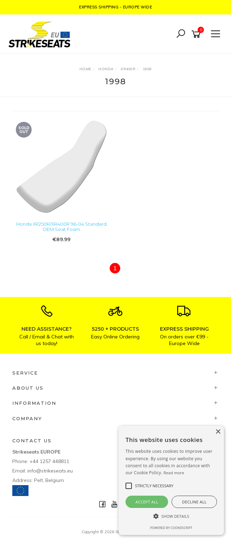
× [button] (217, 432)
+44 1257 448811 (49, 461)
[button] (171, 516)
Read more (173, 472)
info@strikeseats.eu (50, 471)
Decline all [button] (194, 501)
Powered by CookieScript (171, 528)
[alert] (171, 480)
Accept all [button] (146, 501)
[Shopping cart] (197, 34)
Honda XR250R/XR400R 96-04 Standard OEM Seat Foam (61, 226)
